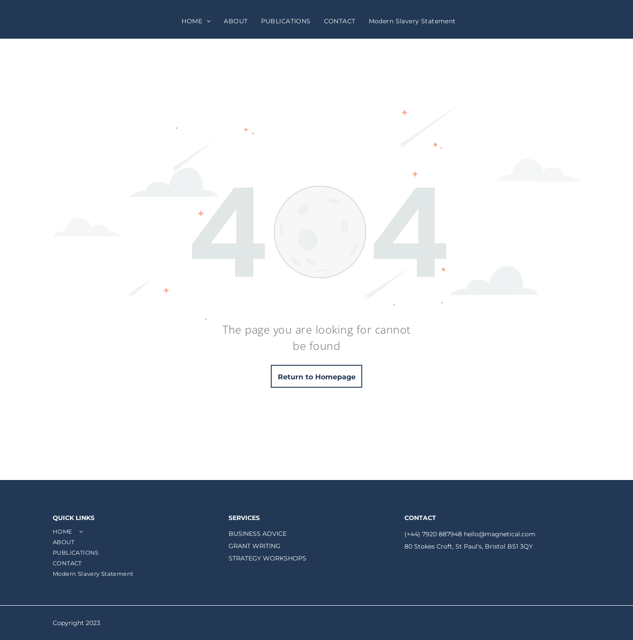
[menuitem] (196, 21)
